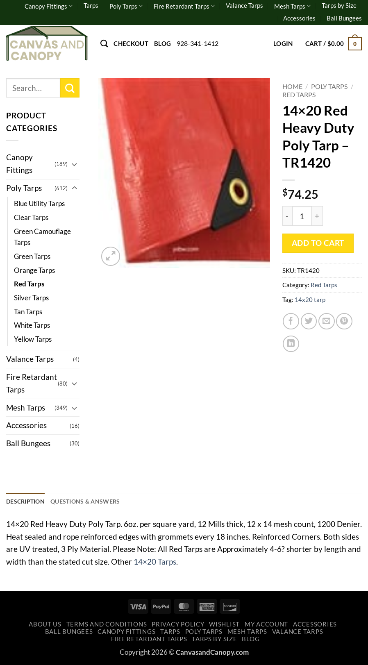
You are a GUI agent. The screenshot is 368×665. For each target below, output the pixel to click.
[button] (283, 43)
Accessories (299, 18)
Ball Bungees (344, 18)
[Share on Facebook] (291, 321)
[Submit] (70, 88)
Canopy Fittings (49, 6)
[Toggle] (75, 164)
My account (266, 625)
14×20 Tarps (155, 562)
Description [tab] (27, 502)
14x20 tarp (310, 299)
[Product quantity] (302, 216)
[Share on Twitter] (309, 321)
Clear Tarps (31, 217)
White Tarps (32, 325)
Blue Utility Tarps (39, 203)
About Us (45, 625)
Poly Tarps (126, 6)
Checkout (131, 43)
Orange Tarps (34, 270)
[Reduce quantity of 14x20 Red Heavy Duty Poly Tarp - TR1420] (287, 216)
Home (292, 86)
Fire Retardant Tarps (184, 6)
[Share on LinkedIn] (291, 344)
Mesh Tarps (292, 6)
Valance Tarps (244, 5)
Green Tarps (32, 256)
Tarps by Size (339, 5)
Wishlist (224, 625)
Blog (162, 43)
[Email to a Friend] (326, 321)
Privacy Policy (178, 625)
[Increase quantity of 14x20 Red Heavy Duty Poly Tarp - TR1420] (317, 216)
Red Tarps (299, 94)
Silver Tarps (31, 297)
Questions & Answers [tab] (91, 502)
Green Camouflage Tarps (42, 237)
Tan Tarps (28, 311)
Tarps (91, 5)
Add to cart (318, 242)
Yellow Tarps (33, 339)
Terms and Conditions (106, 625)
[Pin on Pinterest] (344, 321)
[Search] (104, 43)
